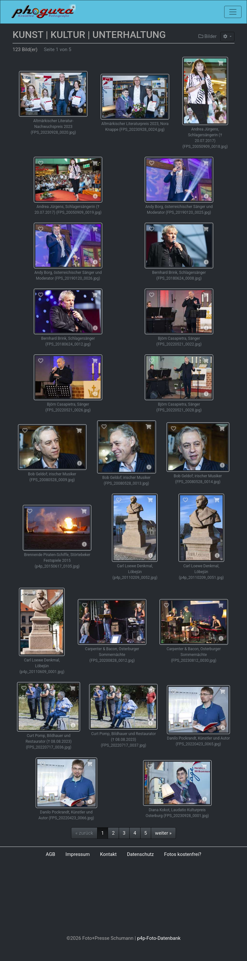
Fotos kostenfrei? (182, 854)
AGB (50, 854)
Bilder (207, 36)
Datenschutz (140, 854)
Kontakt (108, 854)
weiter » (163, 833)
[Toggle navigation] (233, 12)
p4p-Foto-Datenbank (158, 938)
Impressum (78, 854)
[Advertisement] (123, 898)
